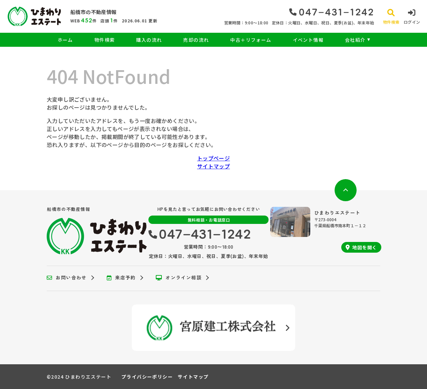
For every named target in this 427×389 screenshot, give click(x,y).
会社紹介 (355, 39)
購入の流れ (149, 39)
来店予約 (121, 277)
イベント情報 (308, 39)
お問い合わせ (67, 277)
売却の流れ (196, 39)
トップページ (213, 158)
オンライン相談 (178, 277)
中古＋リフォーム (250, 39)
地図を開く (361, 247)
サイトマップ (213, 166)
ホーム (65, 39)
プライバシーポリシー (147, 376)
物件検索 (104, 39)
